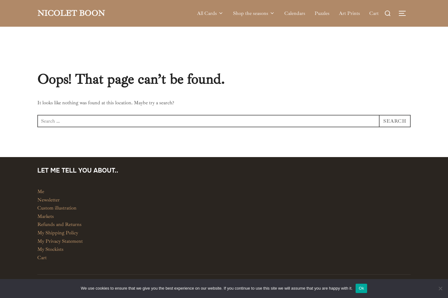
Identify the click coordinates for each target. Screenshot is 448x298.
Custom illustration (57, 208)
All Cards (210, 13)
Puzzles (322, 13)
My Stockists (50, 249)
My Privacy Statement (60, 241)
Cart (374, 13)
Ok (361, 288)
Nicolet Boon (71, 13)
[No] (440, 288)
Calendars (294, 13)
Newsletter (48, 200)
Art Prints (349, 13)
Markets (45, 216)
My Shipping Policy (57, 233)
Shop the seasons (254, 13)
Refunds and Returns (59, 224)
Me (40, 191)
